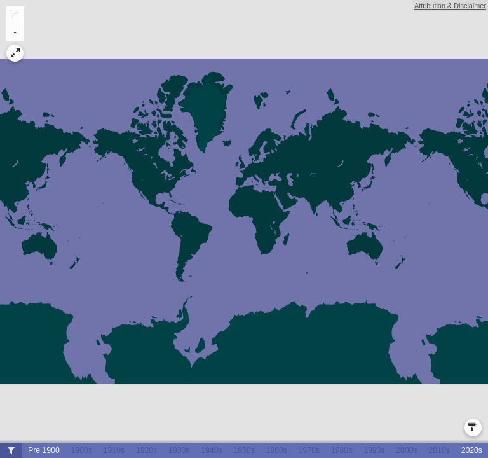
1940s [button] (211, 450)
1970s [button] (309, 450)
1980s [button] (341, 450)
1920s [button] (146, 450)
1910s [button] (114, 450)
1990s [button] (373, 450)
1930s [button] (178, 450)
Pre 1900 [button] (44, 450)
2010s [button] (438, 450)
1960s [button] (276, 450)
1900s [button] (81, 450)
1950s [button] (243, 450)
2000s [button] (406, 450)
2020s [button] (471, 450)
